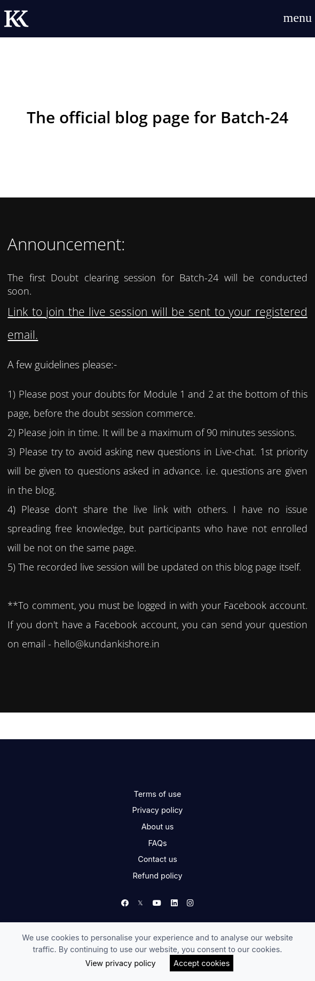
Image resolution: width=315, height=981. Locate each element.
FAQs (157, 843)
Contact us (157, 859)
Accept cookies (202, 963)
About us (157, 826)
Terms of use (158, 793)
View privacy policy (120, 963)
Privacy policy (157, 809)
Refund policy (157, 875)
